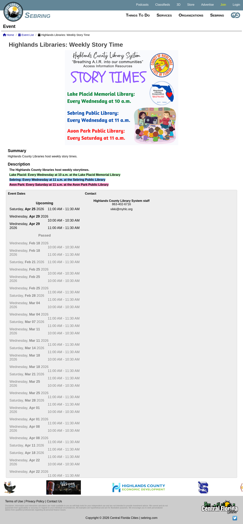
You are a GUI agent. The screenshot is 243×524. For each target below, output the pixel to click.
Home (8, 34)
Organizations (191, 15)
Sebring (37, 15)
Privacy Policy (34, 501)
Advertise (207, 4)
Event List (26, 34)
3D (178, 4)
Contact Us (54, 501)
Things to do (138, 15)
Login (236, 4)
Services (164, 15)
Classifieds (162, 4)
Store (190, 4)
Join (223, 4)
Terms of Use (14, 501)
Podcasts (142, 4)
